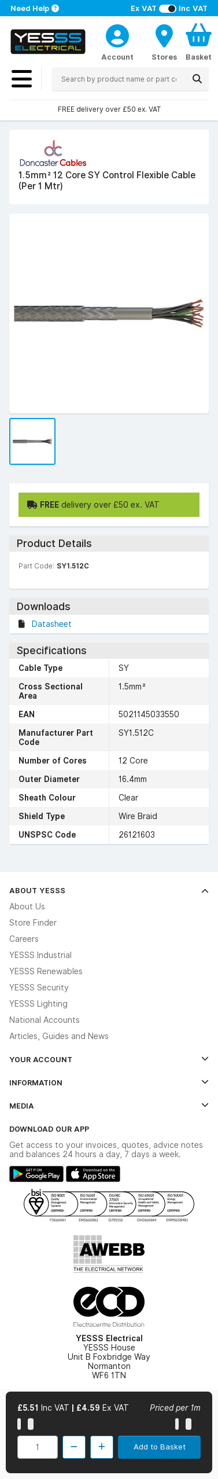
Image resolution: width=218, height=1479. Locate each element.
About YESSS (109, 890)
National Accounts (44, 1020)
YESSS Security (39, 987)
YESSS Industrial (40, 955)
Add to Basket (160, 1446)
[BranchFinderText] (164, 42)
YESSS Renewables (46, 971)
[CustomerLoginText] (117, 34)
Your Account (109, 1059)
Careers (24, 939)
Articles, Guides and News (59, 1036)
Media (109, 1105)
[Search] (197, 78)
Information (109, 1082)
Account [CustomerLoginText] (117, 56)
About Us (27, 906)
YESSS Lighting (38, 1003)
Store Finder (33, 922)
